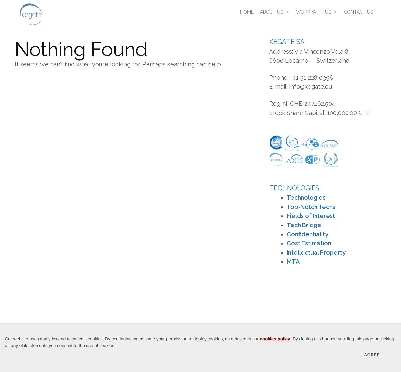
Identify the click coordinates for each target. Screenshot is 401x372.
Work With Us (316, 12)
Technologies (306, 197)
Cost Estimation (309, 243)
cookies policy (275, 338)
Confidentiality (307, 234)
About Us (274, 12)
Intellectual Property (316, 252)
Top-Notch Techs (311, 206)
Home (247, 12)
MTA (293, 261)
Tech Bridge (304, 225)
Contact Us (358, 12)
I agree (371, 355)
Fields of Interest (311, 215)
